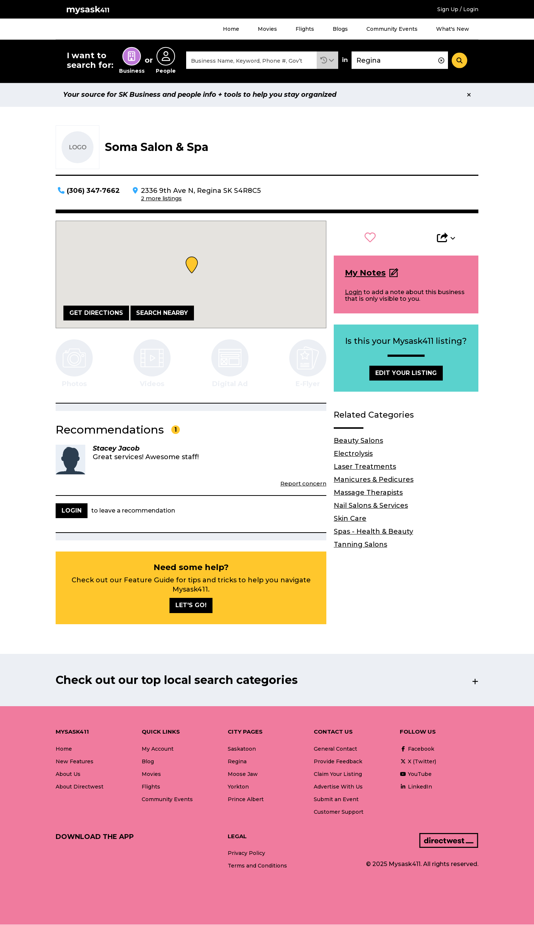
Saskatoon (242, 749)
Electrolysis (353, 454)
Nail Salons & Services (371, 506)
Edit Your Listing (406, 373)
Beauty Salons (358, 441)
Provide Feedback (338, 761)
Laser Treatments (365, 467)
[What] (251, 60)
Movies (267, 29)
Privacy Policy (246, 853)
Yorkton (238, 787)
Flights (305, 29)
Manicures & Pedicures (373, 480)
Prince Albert (246, 799)
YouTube (416, 774)
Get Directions (96, 313)
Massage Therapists (368, 493)
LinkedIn (416, 787)
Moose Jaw (243, 774)
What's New (452, 29)
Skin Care (350, 519)
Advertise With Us (338, 787)
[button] (327, 60)
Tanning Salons (360, 545)
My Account (158, 749)
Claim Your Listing (338, 774)
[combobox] (251, 60)
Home (231, 29)
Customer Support (338, 812)
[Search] (459, 60)
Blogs (340, 29)
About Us (68, 774)
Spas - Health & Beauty (373, 532)
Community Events (392, 29)
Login (353, 292)
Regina (237, 761)
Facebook (417, 749)
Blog (148, 761)
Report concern (303, 483)
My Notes (365, 273)
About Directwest (79, 787)
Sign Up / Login (457, 9)
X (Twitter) (418, 761)
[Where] (400, 60)
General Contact (335, 749)
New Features (74, 761)
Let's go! (191, 605)
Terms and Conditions (257, 866)
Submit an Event (336, 799)
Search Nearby (162, 313)
